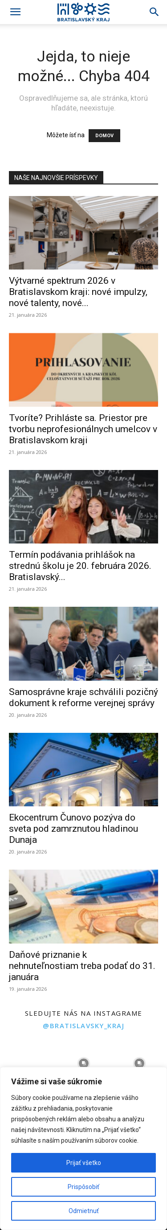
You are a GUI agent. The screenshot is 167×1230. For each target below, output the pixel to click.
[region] (83, 1148)
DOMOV (104, 136)
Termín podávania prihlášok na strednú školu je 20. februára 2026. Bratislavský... (80, 565)
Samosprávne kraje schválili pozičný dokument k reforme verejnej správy (83, 697)
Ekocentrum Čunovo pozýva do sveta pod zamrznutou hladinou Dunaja (73, 828)
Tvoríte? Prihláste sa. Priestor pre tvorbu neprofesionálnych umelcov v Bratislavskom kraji (83, 429)
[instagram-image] (28, 1063)
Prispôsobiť (83, 1186)
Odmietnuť (84, 1210)
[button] (15, 12)
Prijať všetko (83, 1162)
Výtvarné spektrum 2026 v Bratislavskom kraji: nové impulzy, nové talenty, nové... (78, 291)
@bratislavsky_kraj (83, 1025)
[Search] (154, 12)
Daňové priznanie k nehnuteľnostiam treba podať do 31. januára (82, 965)
